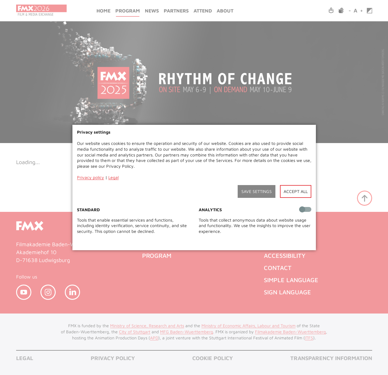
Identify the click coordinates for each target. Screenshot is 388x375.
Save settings (256, 191)
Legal (113, 177)
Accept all (296, 191)
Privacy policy (90, 177)
